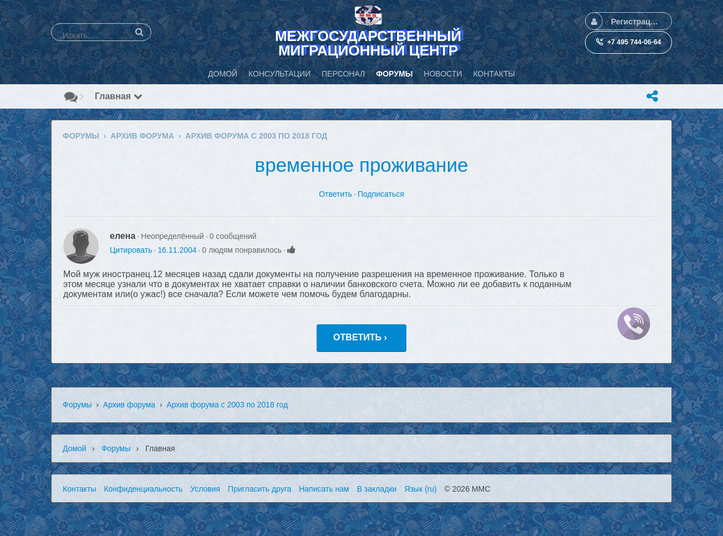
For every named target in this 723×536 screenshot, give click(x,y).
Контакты (79, 488)
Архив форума (129, 404)
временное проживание (362, 165)
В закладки (377, 488)
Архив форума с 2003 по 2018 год (227, 404)
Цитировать (131, 250)
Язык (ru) (420, 488)
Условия (205, 488)
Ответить (335, 194)
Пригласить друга (259, 488)
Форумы (77, 404)
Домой (74, 448)
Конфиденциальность (143, 488)
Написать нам (324, 488)
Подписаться (381, 194)
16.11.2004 (176, 250)
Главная (118, 96)
